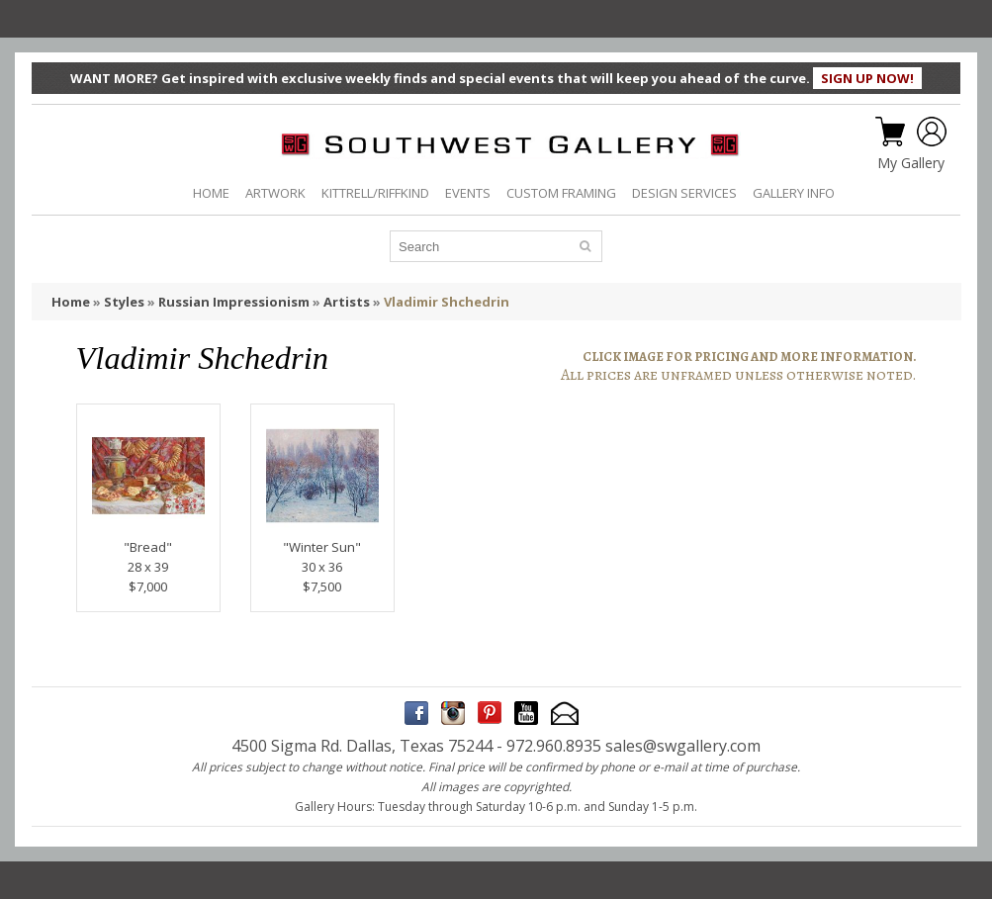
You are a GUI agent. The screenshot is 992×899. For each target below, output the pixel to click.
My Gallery (911, 163)
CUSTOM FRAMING (561, 193)
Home (70, 302)
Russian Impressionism (234, 302)
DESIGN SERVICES (684, 193)
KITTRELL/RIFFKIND (375, 193)
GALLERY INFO (794, 193)
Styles (124, 302)
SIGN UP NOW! (867, 78)
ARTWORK (275, 193)
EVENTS (468, 193)
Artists (346, 302)
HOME (211, 193)
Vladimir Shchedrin (446, 302)
